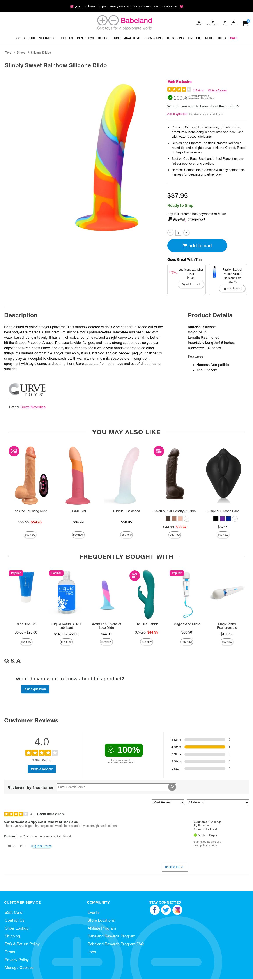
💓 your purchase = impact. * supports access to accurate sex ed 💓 (126, 6)
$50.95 (126, 522)
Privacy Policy (17, 959)
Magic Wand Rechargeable (227, 626)
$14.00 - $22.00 (66, 634)
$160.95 (227, 634)
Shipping (12, 936)
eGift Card (13, 912)
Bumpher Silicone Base (222, 511)
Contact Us (15, 920)
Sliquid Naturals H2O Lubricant (66, 626)
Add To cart (197, 245)
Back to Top (174, 867)
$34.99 (78, 522)
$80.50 (186, 632)
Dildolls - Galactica (126, 511)
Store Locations (101, 920)
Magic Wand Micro (186, 624)
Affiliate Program (102, 928)
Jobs (92, 951)
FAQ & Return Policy (22, 944)
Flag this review (41, 846)
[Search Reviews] (116, 787)
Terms (10, 951)
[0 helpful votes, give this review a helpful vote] (10, 846)
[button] (168, 518)
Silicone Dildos (41, 52)
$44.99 (106, 634)
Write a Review (217, 90)
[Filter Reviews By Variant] (218, 802)
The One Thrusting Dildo (30, 511)
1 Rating (198, 90)
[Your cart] (244, 23)
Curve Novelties (33, 407)
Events (93, 912)
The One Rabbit (146, 624)
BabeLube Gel (26, 624)
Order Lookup (16, 928)
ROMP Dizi (78, 511)
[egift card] (199, 23)
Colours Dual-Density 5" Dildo (175, 511)
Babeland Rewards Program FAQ (116, 944)
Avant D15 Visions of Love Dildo (106, 626)
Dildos (21, 52)
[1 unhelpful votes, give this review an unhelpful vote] (22, 846)
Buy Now (30, 534)
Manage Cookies (19, 967)
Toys (8, 52)
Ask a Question (177, 114)
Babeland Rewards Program (111, 936)
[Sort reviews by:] (168, 802)
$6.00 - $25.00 (26, 632)
